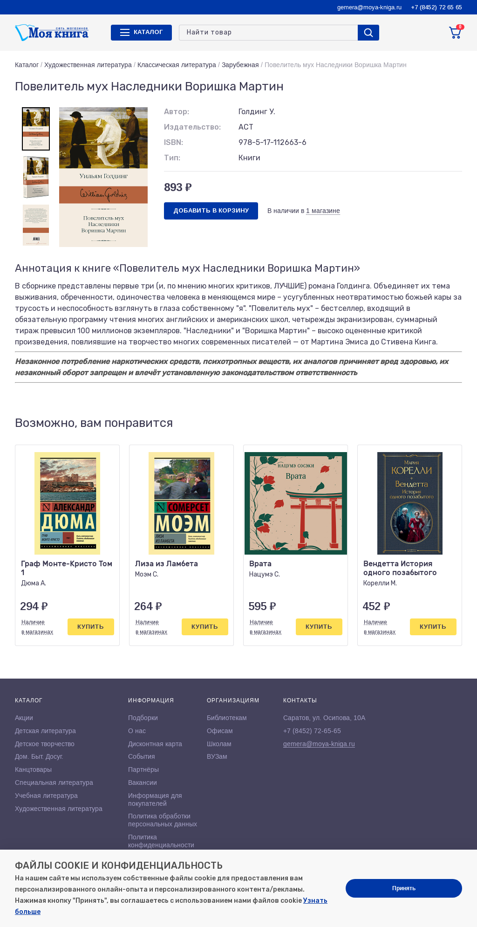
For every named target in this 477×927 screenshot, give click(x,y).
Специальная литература (54, 782)
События (141, 756)
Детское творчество (45, 744)
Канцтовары (33, 769)
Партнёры (143, 769)
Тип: (172, 157)
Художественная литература (88, 65)
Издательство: (192, 127)
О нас (137, 731)
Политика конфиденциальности (161, 841)
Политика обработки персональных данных (162, 820)
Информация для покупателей (155, 799)
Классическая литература (176, 65)
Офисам (220, 731)
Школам (219, 744)
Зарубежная (240, 65)
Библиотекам (227, 717)
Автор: (176, 111)
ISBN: (173, 142)
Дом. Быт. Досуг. (39, 756)
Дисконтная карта (155, 744)
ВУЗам (217, 756)
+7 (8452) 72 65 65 (436, 7)
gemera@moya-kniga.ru (369, 7)
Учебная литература (46, 795)
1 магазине (323, 210)
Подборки (143, 717)
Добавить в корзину (211, 210)
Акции (24, 717)
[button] (435, 423)
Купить (90, 626)
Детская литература (45, 731)
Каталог (27, 65)
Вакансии (142, 782)
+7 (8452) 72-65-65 (312, 731)
